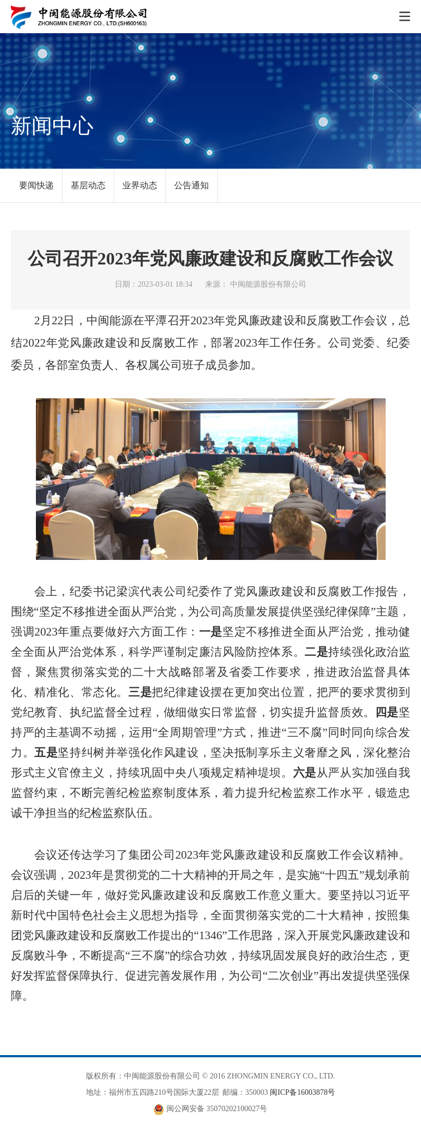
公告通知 (191, 185)
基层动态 (88, 185)
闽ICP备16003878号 (302, 1092)
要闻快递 (36, 185)
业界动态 (139, 185)
